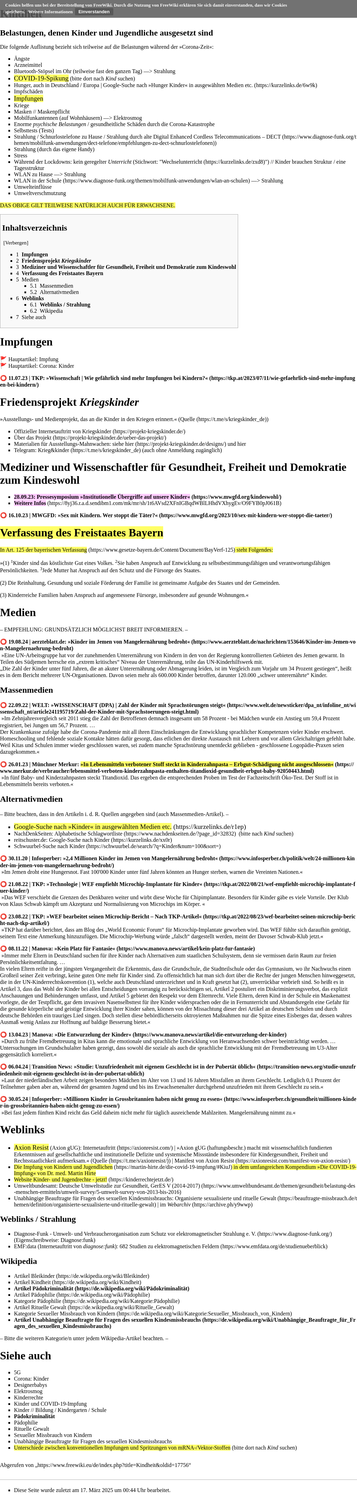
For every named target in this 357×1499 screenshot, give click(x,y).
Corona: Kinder (56, 366)
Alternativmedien (31, 798)
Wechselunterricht (182, 162)
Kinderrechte (28, 1397)
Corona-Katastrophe (192, 124)
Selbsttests (26, 130)
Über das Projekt (33, 438)
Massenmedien (26, 689)
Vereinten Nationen (276, 872)
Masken (23, 112)
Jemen (310, 655)
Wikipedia (18, 1261)
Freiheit (309, 1154)
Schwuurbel (27, 846)
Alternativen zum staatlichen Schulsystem (194, 955)
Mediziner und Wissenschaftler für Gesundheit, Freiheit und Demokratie (173, 467)
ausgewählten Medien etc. (224, 85)
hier (129, 444)
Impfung (48, 359)
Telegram (24, 450)
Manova (41, 949)
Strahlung (164, 71)
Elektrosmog (128, 118)
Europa (91, 85)
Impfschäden (28, 91)
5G (17, 1372)
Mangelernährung (249, 1113)
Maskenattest (335, 996)
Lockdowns (57, 162)
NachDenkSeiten (33, 834)
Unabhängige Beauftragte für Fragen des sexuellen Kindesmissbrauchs (93, 1198)
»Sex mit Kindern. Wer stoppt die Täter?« (108, 515)
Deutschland (65, 85)
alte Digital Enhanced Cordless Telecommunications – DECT (212, 137)
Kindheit (41, 1282)
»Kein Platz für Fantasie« (84, 949)
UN (20, 655)
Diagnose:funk (77, 1240)
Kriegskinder (97, 431)
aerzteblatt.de (48, 642)
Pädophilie (43, 1295)
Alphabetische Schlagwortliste (88, 834)
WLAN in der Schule (37, 181)
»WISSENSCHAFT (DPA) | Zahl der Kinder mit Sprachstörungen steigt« (138, 705)
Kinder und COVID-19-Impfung (50, 1404)
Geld (96, 1113)
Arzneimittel (28, 65)
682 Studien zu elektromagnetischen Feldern (169, 1246)
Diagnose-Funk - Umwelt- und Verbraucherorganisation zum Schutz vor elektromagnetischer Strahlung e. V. (135, 1234)
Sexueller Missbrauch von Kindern (53, 1435)
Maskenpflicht (54, 112)
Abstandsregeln (296, 1002)
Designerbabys (30, 1385)
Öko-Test (292, 777)
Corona (190, 47)
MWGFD (43, 515)
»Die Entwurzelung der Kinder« (93, 1035)
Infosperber (46, 858)
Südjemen (35, 662)
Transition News (51, 1067)
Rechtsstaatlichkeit (35, 1161)
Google (111, 85)
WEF (20, 897)
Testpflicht (49, 1002)
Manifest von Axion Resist (204, 1161)
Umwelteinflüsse (33, 187)
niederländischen (43, 1080)
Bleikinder (43, 1276)
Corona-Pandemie (101, 732)
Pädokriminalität (52, 1288)
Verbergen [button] (16, 243)
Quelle (187, 419)
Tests (46, 130)
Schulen (44, 745)
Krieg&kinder (53, 450)
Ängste (22, 59)
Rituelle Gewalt (48, 1307)
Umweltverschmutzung (40, 193)
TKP (37, 378)
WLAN (22, 174)
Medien (18, 612)
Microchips (162, 904)
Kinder (101, 840)
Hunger (22, 85)
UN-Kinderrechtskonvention (54, 982)
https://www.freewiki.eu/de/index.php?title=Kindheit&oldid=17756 (113, 1465)
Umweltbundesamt (35, 1186)
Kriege (21, 105)
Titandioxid (115, 777)
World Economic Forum (135, 930)
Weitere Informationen (50, 11)
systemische (178, 1154)
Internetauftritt (99, 1148)
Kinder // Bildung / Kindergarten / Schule (60, 1410)
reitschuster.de (30, 840)
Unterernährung (134, 655)
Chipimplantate (207, 897)
